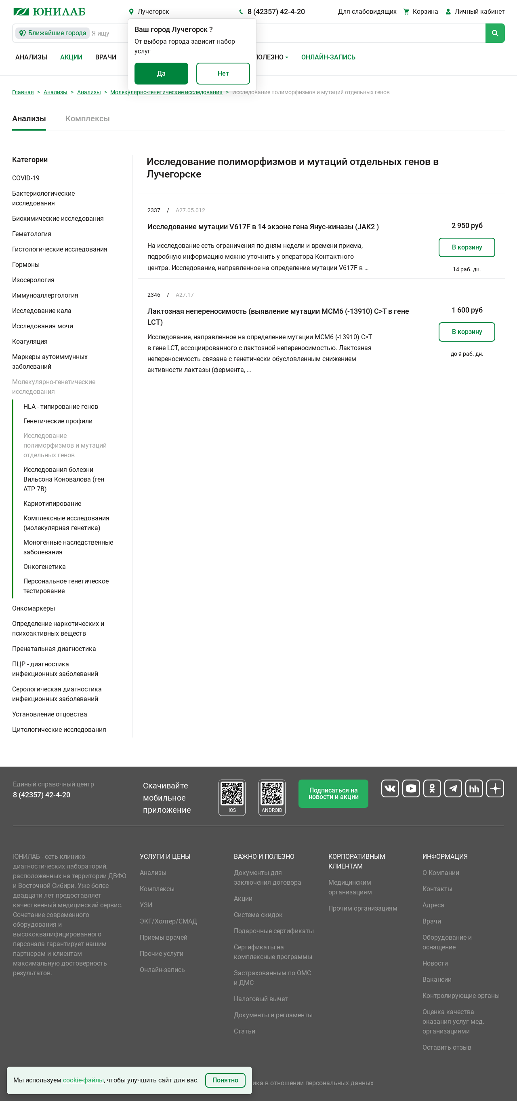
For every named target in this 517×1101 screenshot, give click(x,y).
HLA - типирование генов (60, 406)
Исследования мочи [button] (42, 326)
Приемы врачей (163, 937)
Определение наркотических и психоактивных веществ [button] (58, 628)
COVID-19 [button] (26, 178)
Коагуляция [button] (30, 341)
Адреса (433, 905)
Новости (435, 963)
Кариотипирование (52, 503)
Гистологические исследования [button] (59, 249)
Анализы (31, 57)
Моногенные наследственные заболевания (68, 547)
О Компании (440, 873)
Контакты (437, 889)
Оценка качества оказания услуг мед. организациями (453, 1021)
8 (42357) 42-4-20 (276, 11)
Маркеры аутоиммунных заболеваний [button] (50, 361)
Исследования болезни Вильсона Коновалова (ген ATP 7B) (63, 479)
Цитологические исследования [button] (59, 729)
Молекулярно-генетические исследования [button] (53, 386)
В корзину (467, 247)
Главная (23, 92)
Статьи (244, 1031)
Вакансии (437, 979)
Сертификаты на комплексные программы (273, 952)
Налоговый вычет (261, 999)
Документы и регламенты (273, 1015)
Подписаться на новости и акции (334, 793)
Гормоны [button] (26, 264)
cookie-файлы (83, 1080)
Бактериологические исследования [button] (43, 198)
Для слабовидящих (367, 11)
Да (161, 73)
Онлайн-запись (328, 57)
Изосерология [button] (33, 280)
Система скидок (258, 915)
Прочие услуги (161, 953)
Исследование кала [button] (41, 311)
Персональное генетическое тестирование (66, 586)
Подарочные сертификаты (274, 931)
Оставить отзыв (446, 1047)
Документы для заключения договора (267, 877)
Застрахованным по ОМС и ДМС (272, 978)
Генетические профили (57, 421)
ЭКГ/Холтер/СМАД (168, 921)
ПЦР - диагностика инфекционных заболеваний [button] (55, 669)
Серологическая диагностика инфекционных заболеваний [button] (57, 694)
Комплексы (87, 118)
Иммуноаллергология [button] (45, 295)
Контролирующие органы (461, 996)
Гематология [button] (31, 234)
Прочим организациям (362, 908)
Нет (223, 73)
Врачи (105, 57)
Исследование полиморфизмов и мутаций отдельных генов (65, 445)
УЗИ (146, 905)
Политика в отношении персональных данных (304, 1083)
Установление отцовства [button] (49, 714)
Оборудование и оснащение (447, 942)
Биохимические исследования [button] (58, 218)
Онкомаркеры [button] (33, 608)
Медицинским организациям (350, 887)
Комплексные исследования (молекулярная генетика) (66, 523)
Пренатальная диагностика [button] (54, 649)
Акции (71, 57)
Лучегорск (153, 11)
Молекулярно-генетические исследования (166, 92)
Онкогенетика (44, 567)
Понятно (225, 1080)
